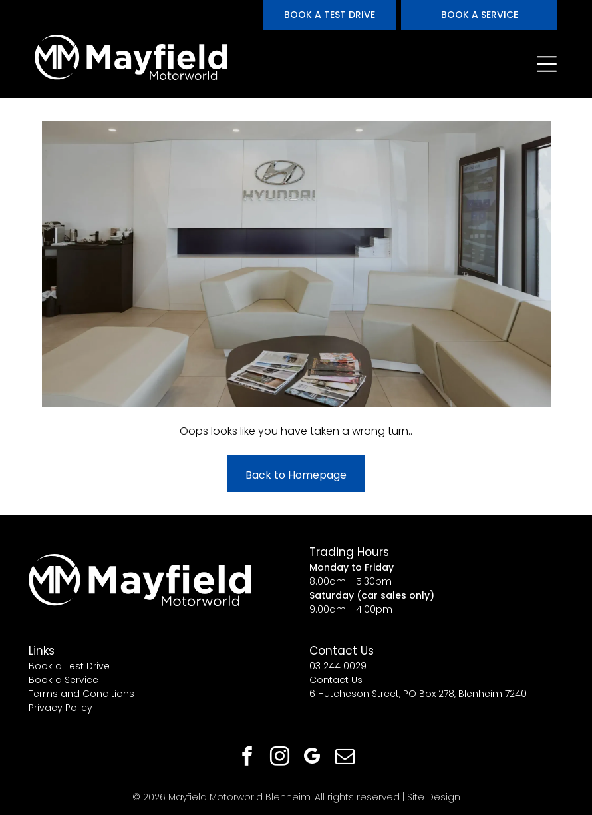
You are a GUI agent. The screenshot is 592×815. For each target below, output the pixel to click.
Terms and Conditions (81, 693)
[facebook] (247, 758)
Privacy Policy (60, 707)
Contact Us (336, 679)
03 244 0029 (338, 666)
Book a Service (63, 679)
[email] (345, 758)
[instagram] (280, 758)
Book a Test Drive (69, 666)
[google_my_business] (312, 758)
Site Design (433, 797)
